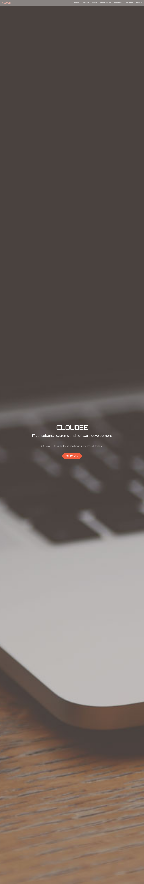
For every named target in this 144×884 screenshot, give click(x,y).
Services (86, 3)
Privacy (139, 3)
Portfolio (118, 3)
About (76, 3)
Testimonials (105, 3)
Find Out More (72, 456)
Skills (94, 3)
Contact (129, 3)
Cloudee (6, 2)
